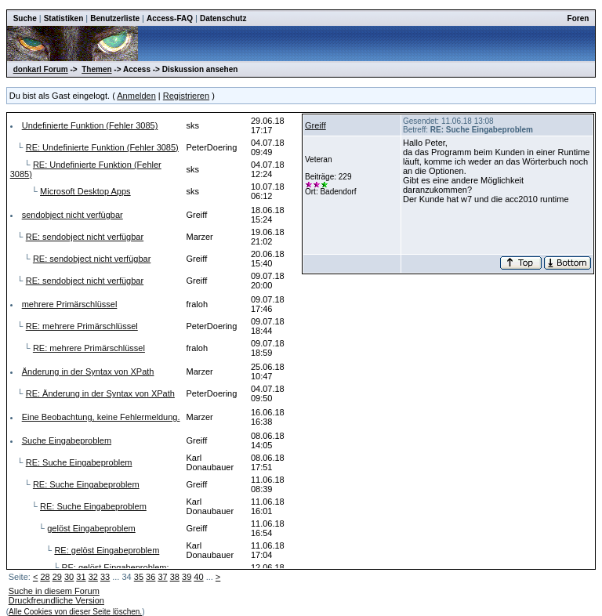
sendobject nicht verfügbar (72, 214)
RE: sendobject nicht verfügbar (84, 236)
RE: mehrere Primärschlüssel (82, 326)
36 (150, 577)
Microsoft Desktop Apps (85, 191)
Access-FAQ (170, 18)
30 (69, 577)
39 (186, 577)
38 (175, 577)
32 (93, 577)
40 (198, 577)
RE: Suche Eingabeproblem (79, 462)
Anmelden (136, 95)
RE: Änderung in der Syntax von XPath (100, 393)
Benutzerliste (115, 18)
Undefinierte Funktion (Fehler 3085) (90, 125)
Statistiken (64, 18)
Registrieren (186, 95)
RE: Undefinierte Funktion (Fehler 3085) (102, 147)
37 (162, 577)
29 (57, 577)
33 (105, 577)
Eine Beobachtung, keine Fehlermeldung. (101, 417)
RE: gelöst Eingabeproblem (106, 550)
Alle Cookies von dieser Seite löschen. (75, 611)
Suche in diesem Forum (54, 591)
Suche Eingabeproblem (66, 440)
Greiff (315, 125)
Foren (578, 18)
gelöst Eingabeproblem (91, 528)
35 (138, 577)
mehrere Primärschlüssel (70, 304)
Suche (25, 18)
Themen (96, 69)
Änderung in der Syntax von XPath (88, 371)
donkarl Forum (40, 69)
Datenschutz (223, 18)
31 (80, 577)
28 (44, 577)
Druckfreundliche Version (56, 600)
